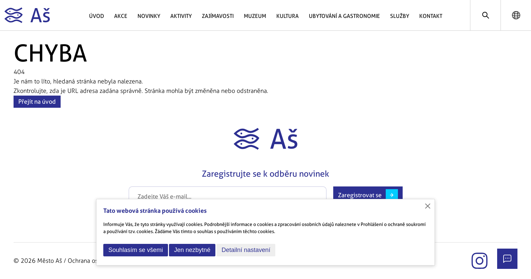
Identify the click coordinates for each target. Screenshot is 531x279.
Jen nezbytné (192, 250)
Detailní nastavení (245, 250)
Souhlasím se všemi (135, 250)
